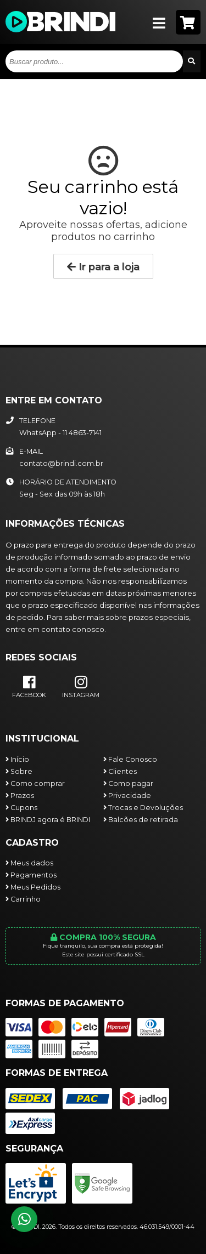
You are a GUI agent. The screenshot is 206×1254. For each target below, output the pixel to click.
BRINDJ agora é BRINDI (47, 820)
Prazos (19, 795)
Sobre (18, 771)
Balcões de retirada (140, 820)
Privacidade (127, 795)
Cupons (21, 807)
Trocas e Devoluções (143, 807)
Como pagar (128, 783)
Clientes (120, 771)
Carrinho (23, 899)
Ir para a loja (103, 267)
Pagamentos (31, 875)
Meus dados (29, 863)
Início (17, 759)
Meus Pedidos (32, 887)
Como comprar (35, 783)
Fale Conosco (130, 759)
